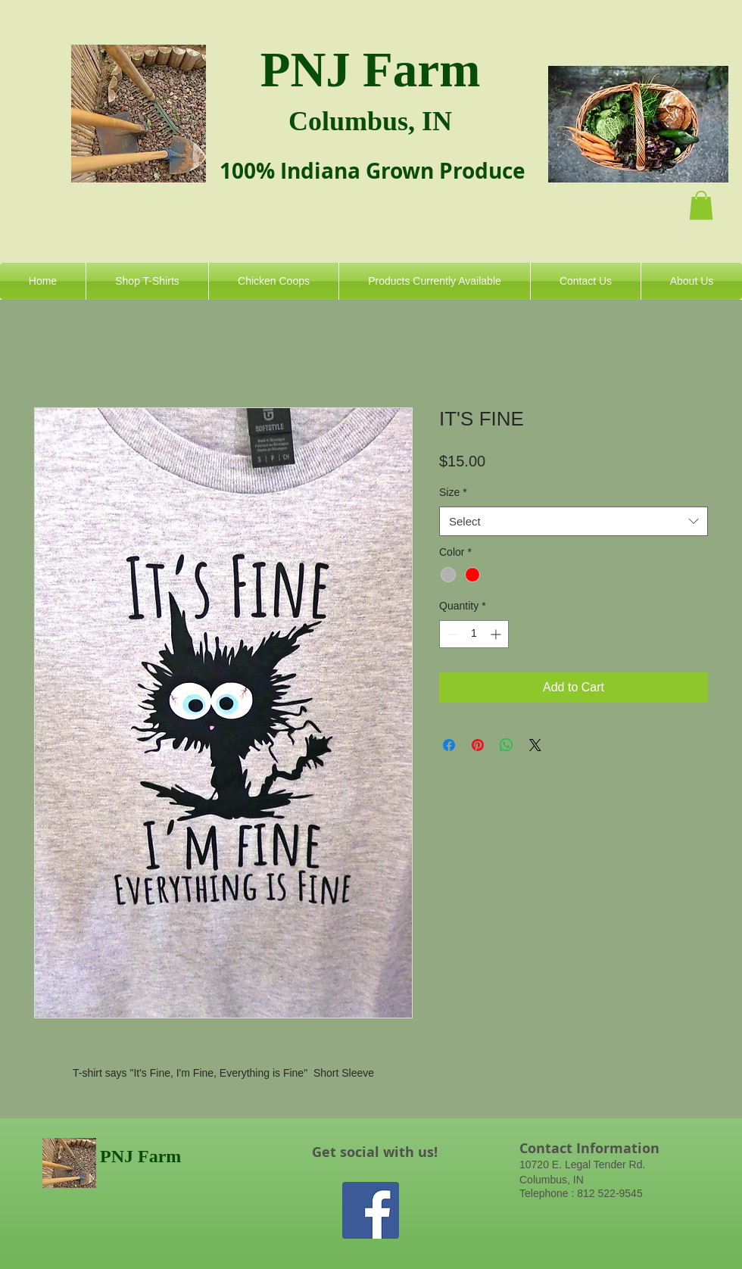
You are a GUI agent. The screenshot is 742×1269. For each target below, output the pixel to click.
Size (453, 492)
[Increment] (497, 634)
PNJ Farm (370, 69)
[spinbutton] (474, 634)
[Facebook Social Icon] (370, 1210)
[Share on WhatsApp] (506, 745)
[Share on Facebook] (449, 745)
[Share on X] (535, 745)
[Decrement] (450, 634)
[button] (701, 205)
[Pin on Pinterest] (478, 745)
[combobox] (573, 521)
